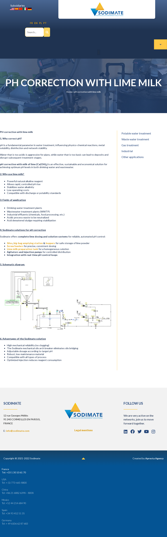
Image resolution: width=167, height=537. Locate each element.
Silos (10, 242)
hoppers (50, 242)
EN (36, 23)
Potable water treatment (136, 133)
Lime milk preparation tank (22, 248)
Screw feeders (15, 245)
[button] (98, 52)
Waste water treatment (135, 139)
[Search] (47, 32)
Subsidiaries (17, 5)
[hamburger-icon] (160, 44)
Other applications (132, 156)
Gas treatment (130, 145)
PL (40, 23)
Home (69, 91)
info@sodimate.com (17, 430)
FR (31, 23)
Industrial (127, 150)
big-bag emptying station (28, 242)
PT (45, 23)
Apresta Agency (154, 458)
